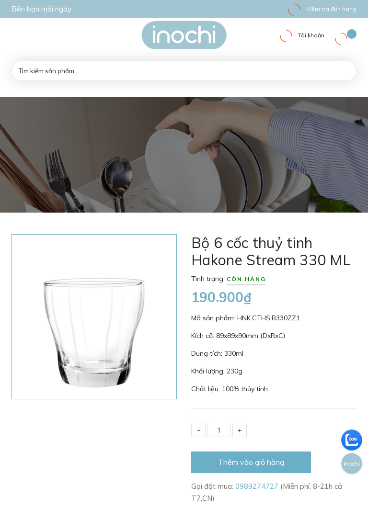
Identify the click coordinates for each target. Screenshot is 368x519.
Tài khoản (301, 35)
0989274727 (257, 486)
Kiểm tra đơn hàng (321, 8)
